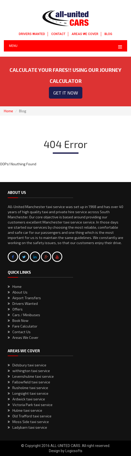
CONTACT (58, 34)
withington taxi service (31, 370)
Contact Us (21, 332)
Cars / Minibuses (26, 315)
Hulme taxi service (27, 410)
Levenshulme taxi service (33, 376)
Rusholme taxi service (30, 387)
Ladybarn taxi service (29, 427)
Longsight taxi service (30, 393)
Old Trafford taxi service (31, 416)
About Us (20, 292)
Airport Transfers (26, 298)
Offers (17, 309)
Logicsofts (73, 451)
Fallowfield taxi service (31, 382)
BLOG (108, 34)
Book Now (20, 320)
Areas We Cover (25, 337)
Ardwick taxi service (28, 399)
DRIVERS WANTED (32, 34)
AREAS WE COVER (85, 34)
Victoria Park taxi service (32, 404)
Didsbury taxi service (29, 365)
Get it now (65, 93)
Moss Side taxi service (30, 421)
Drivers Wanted (25, 303)
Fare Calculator (24, 326)
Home (8, 111)
